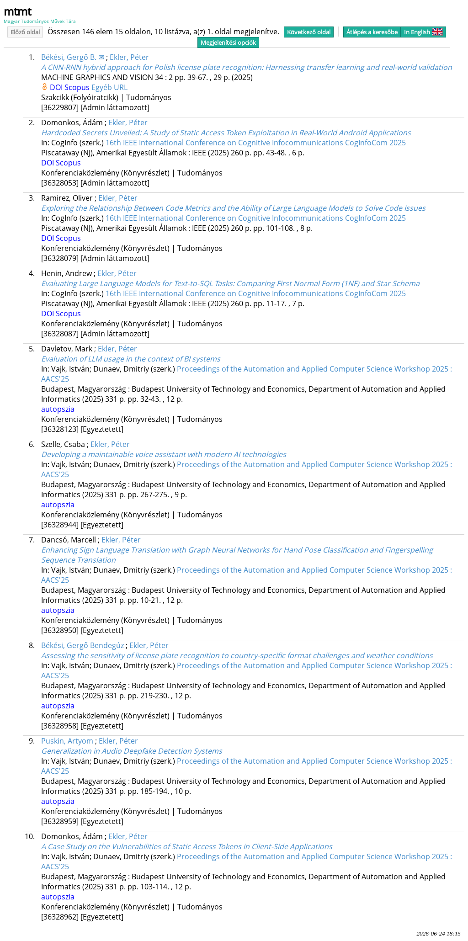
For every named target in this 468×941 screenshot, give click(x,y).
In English (423, 32)
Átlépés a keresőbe (372, 32)
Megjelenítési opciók (228, 42)
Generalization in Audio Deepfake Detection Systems (131, 751)
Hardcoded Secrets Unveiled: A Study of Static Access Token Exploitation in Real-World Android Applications (226, 133)
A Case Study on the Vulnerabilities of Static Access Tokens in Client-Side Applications (186, 846)
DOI (57, 87)
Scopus (77, 87)
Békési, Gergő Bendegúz (82, 645)
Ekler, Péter (129, 57)
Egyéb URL (109, 87)
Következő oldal (308, 32)
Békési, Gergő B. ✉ (72, 57)
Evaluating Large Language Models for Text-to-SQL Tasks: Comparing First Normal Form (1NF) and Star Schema (230, 283)
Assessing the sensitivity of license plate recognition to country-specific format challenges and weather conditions (237, 655)
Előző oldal (25, 32)
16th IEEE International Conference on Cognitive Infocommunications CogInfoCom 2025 (256, 143)
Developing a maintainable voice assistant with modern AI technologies (163, 454)
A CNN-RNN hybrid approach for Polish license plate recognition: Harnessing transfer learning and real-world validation (246, 67)
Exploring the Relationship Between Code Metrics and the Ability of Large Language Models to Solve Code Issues (233, 208)
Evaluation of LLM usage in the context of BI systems (130, 359)
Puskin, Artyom (67, 741)
